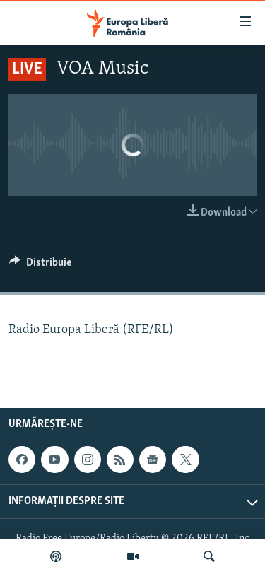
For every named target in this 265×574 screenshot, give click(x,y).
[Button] (40, 265)
